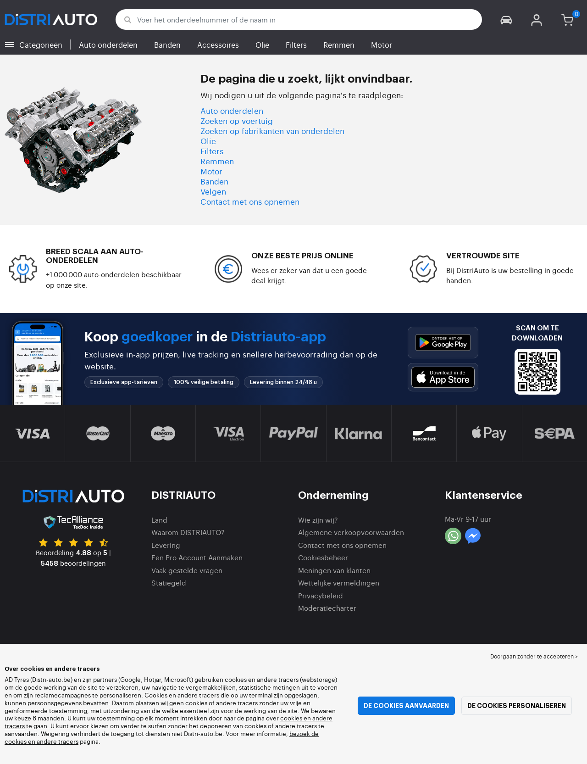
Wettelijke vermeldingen (338, 582)
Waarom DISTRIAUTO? (188, 532)
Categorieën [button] (40, 44)
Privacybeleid (320, 595)
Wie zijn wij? (318, 519)
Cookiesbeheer (323, 557)
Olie (262, 44)
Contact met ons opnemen (249, 201)
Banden (167, 44)
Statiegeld (168, 582)
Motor (381, 44)
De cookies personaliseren (516, 706)
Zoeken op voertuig (236, 120)
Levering (165, 545)
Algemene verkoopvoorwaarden (351, 532)
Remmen (338, 44)
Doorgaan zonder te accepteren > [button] (534, 656)
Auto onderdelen (108, 44)
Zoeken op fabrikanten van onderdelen (272, 130)
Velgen (213, 191)
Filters (296, 44)
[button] (506, 19)
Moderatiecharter (327, 608)
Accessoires (218, 44)
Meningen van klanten (334, 570)
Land (159, 519)
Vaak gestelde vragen (186, 570)
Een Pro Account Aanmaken (197, 557)
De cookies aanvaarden (406, 706)
